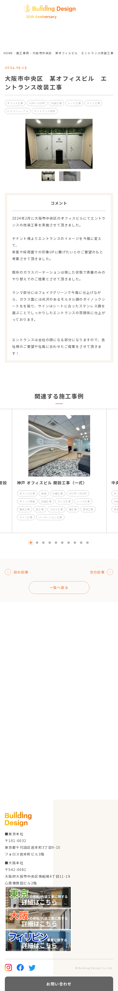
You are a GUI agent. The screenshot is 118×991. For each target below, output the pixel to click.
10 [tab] (87, 542)
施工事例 (22, 53)
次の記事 (101, 572)
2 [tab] (37, 542)
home (8, 53)
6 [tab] (62, 542)
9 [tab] (81, 542)
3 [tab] (43, 542)
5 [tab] (56, 542)
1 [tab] (30, 542)
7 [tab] (68, 542)
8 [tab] (75, 542)
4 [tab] (49, 542)
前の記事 (17, 572)
